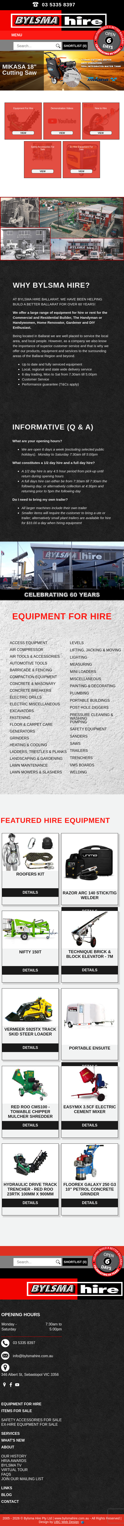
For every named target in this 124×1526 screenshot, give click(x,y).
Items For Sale (16, 1411)
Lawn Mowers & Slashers (36, 772)
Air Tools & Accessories (35, 656)
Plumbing (79, 693)
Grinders (19, 738)
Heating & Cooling (28, 745)
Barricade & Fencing (31, 670)
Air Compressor (26, 650)
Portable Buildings (90, 700)
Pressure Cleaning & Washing (91, 716)
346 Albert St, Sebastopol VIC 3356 (30, 1374)
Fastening (20, 718)
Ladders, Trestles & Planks (38, 752)
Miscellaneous (85, 679)
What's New (13, 1440)
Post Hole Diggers (89, 707)
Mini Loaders (83, 672)
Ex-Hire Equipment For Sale (29, 1424)
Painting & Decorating (92, 686)
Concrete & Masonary (33, 684)
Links (6, 1488)
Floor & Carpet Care (31, 724)
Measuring (81, 664)
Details (30, 892)
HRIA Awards (13, 1461)
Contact (10, 1502)
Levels (77, 643)
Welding (78, 772)
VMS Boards (82, 765)
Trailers (79, 751)
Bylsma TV (11, 1465)
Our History (13, 1456)
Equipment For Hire (21, 1404)
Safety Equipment (88, 729)
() (75, 46)
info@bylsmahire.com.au (33, 1356)
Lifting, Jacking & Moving (95, 650)
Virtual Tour (14, 1470)
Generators (22, 731)
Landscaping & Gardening (36, 759)
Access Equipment (28, 643)
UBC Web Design (66, 1522)
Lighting (78, 657)
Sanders (78, 736)
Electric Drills (26, 697)
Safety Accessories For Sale (31, 1420)
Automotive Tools (28, 663)
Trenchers (81, 758)
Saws (75, 744)
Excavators (22, 711)
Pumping (78, 722)
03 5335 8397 (62, 4)
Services (10, 1433)
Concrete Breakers (30, 690)
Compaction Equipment (33, 677)
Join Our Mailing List (22, 1479)
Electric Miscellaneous (35, 704)
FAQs (6, 1474)
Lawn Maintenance (29, 765)
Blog (6, 1495)
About (7, 1447)
